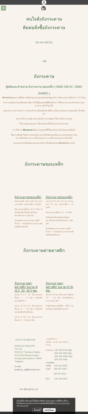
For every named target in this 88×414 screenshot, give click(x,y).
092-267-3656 (60, 365)
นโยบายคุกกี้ (24, 406)
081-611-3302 (59, 373)
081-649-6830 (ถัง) (63, 353)
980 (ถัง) (68, 356)
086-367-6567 (60, 368)
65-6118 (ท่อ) (66, 350)
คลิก (44, 61)
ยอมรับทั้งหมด (49, 410)
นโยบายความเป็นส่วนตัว (62, 403)
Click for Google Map (25, 339)
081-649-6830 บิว (44, 42)
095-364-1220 (61, 378)
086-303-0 (59, 356)
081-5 (57, 350)
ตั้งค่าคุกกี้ (37, 410)
